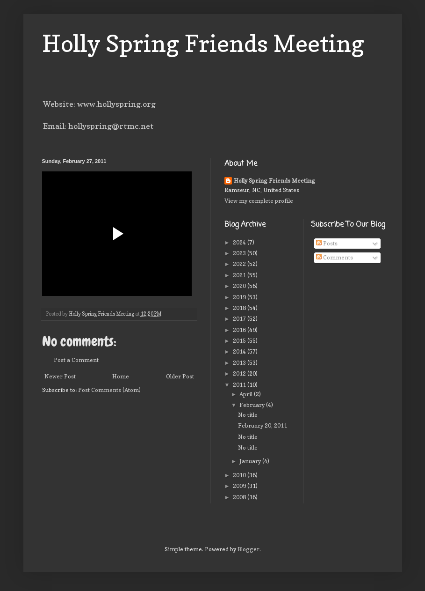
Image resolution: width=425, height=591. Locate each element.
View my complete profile (258, 200)
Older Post (180, 376)
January (250, 461)
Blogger (248, 549)
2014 (240, 351)
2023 (240, 253)
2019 (240, 297)
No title (248, 414)
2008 (240, 497)
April (246, 394)
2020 (240, 285)
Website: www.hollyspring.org (99, 104)
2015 (240, 340)
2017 (240, 318)
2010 (240, 475)
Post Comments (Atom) (109, 389)
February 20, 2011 (262, 425)
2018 (240, 307)
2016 (240, 329)
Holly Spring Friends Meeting (203, 43)
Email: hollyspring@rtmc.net (98, 126)
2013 (240, 362)
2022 (240, 263)
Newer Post (60, 376)
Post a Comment (76, 359)
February (252, 404)
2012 (240, 373)
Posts (327, 243)
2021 (240, 275)
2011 (240, 384)
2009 (240, 485)
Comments (334, 257)
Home (120, 376)
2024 (240, 242)
